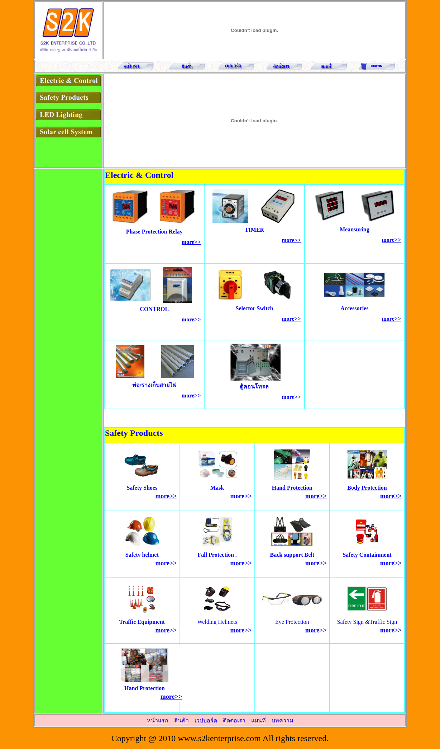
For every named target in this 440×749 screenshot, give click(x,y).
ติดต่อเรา (234, 720)
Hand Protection (292, 488)
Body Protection (367, 488)
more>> (191, 242)
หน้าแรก (157, 720)
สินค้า (181, 720)
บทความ (282, 720)
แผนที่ (258, 720)
